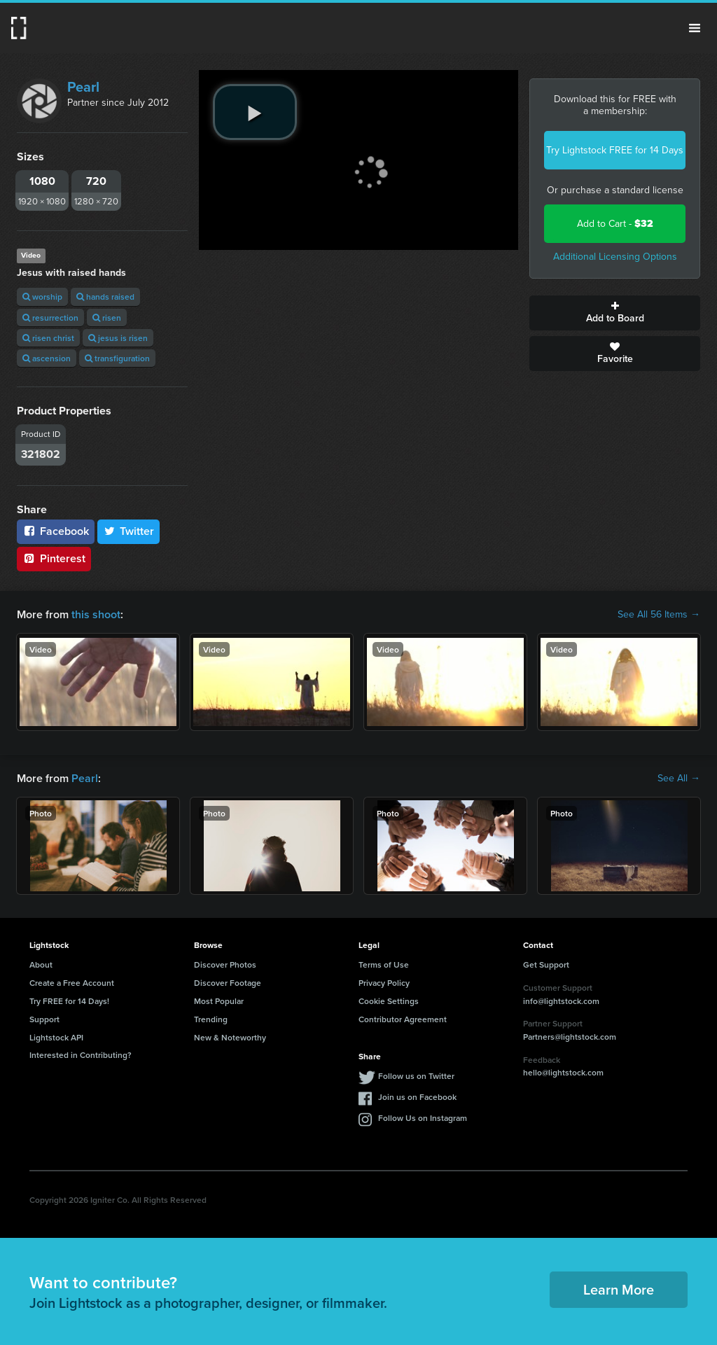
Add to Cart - (615, 223)
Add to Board (614, 313)
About (41, 964)
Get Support (546, 964)
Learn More (618, 1289)
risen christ (48, 338)
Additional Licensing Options (615, 256)
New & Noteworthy (230, 1037)
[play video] (255, 112)
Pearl (83, 86)
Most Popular (219, 1001)
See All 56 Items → (659, 615)
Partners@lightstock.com (569, 1037)
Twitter (129, 531)
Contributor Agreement (402, 1019)
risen (106, 317)
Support (44, 1019)
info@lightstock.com (561, 1001)
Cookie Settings (388, 1001)
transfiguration (117, 358)
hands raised (105, 296)
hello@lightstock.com (563, 1072)
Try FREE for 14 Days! (69, 1001)
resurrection (50, 317)
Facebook (55, 531)
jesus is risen (118, 338)
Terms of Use (383, 964)
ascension (46, 358)
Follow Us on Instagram (422, 1118)
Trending (211, 1019)
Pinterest (53, 558)
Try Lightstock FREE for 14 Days (614, 150)
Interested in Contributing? (80, 1055)
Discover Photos (225, 964)
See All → (678, 779)
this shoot (95, 614)
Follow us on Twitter (416, 1076)
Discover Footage (227, 983)
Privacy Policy (384, 983)
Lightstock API (56, 1037)
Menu (694, 28)
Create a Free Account (71, 983)
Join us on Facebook (417, 1097)
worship (42, 296)
